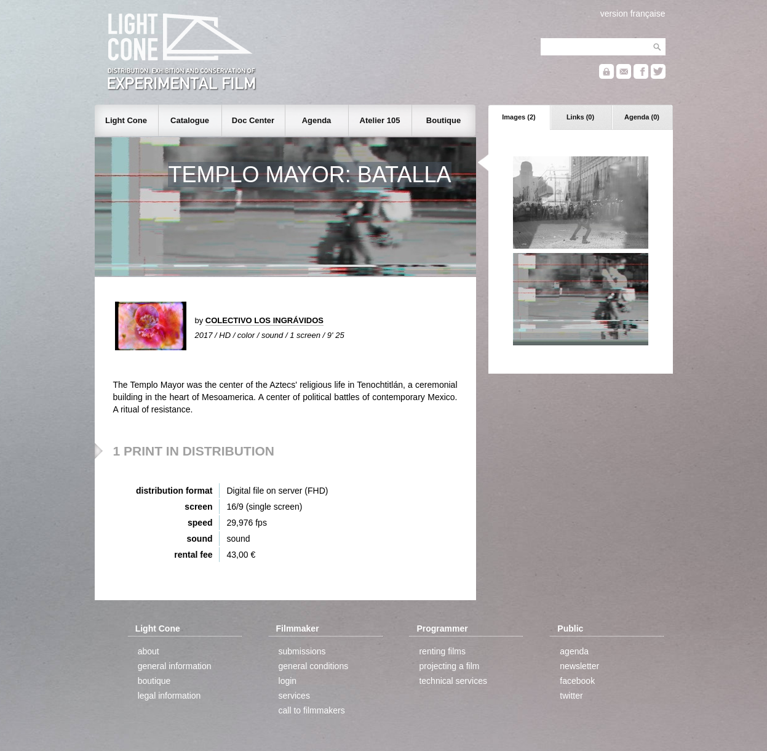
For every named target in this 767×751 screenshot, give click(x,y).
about (148, 651)
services (294, 696)
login (288, 681)
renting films (442, 651)
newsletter (579, 666)
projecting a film (449, 666)
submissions (302, 651)
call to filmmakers (312, 710)
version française (633, 13)
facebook (577, 681)
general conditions (314, 666)
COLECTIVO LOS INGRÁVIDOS (264, 320)
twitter (571, 696)
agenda (574, 651)
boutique (154, 681)
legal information (169, 696)
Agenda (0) (641, 117)
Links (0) (580, 117)
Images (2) (518, 117)
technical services (453, 681)
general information (175, 666)
